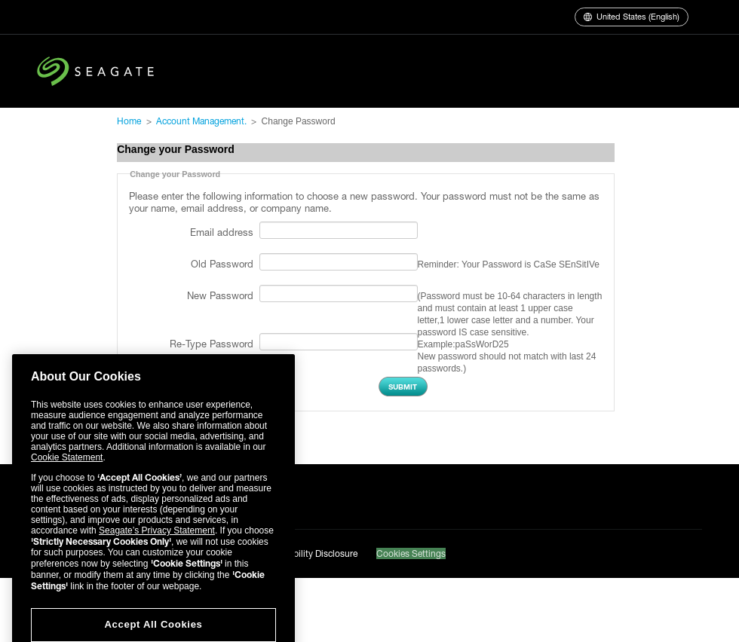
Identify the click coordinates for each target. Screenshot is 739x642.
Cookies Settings (411, 553)
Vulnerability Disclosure (310, 553)
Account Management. (201, 121)
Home (129, 121)
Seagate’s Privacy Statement (157, 548)
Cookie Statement (67, 474)
